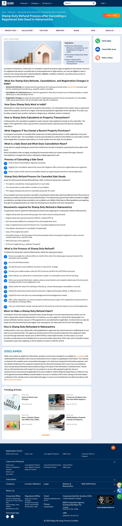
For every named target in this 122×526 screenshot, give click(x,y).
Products (24, 3)
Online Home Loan (12, 454)
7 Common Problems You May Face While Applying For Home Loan (76, 398)
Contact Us (47, 3)
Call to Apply (106, 41)
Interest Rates (67, 465)
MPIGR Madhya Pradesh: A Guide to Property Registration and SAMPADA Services (76, 418)
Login (104, 3)
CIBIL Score (67, 454)
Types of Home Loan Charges (30, 398)
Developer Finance (50, 467)
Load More (46, 435)
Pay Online (9, 474)
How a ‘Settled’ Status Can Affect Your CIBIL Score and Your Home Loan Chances (30, 418)
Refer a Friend (107, 58)
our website (80, 356)
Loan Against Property (51, 454)
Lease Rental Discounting (52, 465)
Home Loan (29, 454)
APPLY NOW (111, 15)
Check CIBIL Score (109, 49)
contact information (14, 380)
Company (35, 3)
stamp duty (72, 87)
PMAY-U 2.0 (10, 472)
